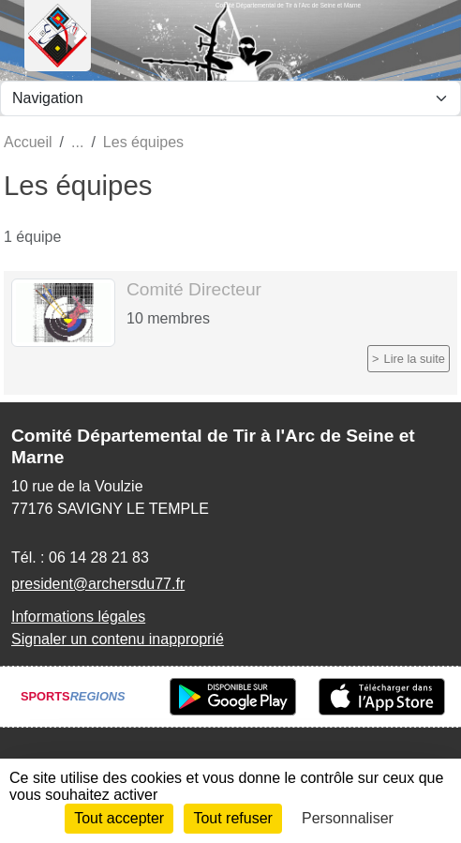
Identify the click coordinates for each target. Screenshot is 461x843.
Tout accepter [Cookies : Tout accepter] (119, 818)
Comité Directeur (193, 289)
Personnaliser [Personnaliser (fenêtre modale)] (348, 818)
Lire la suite (414, 359)
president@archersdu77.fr (98, 584)
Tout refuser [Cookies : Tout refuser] (232, 818)
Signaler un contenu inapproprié (117, 639)
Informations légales (78, 617)
